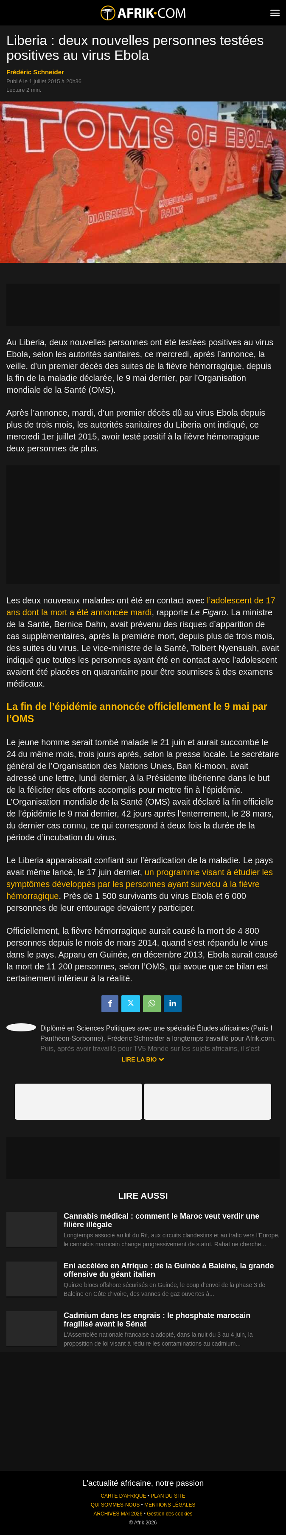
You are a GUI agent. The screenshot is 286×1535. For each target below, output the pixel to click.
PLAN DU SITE (168, 1496)
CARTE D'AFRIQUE (123, 1496)
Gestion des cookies (169, 1514)
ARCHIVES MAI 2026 (118, 1514)
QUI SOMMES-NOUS (115, 1505)
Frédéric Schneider (35, 72)
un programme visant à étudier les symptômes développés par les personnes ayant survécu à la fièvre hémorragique (139, 884)
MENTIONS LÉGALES (169, 1505)
